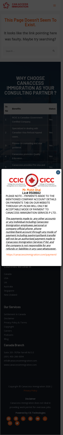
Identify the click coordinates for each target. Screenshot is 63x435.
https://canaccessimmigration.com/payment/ (31, 254)
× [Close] (58, 172)
